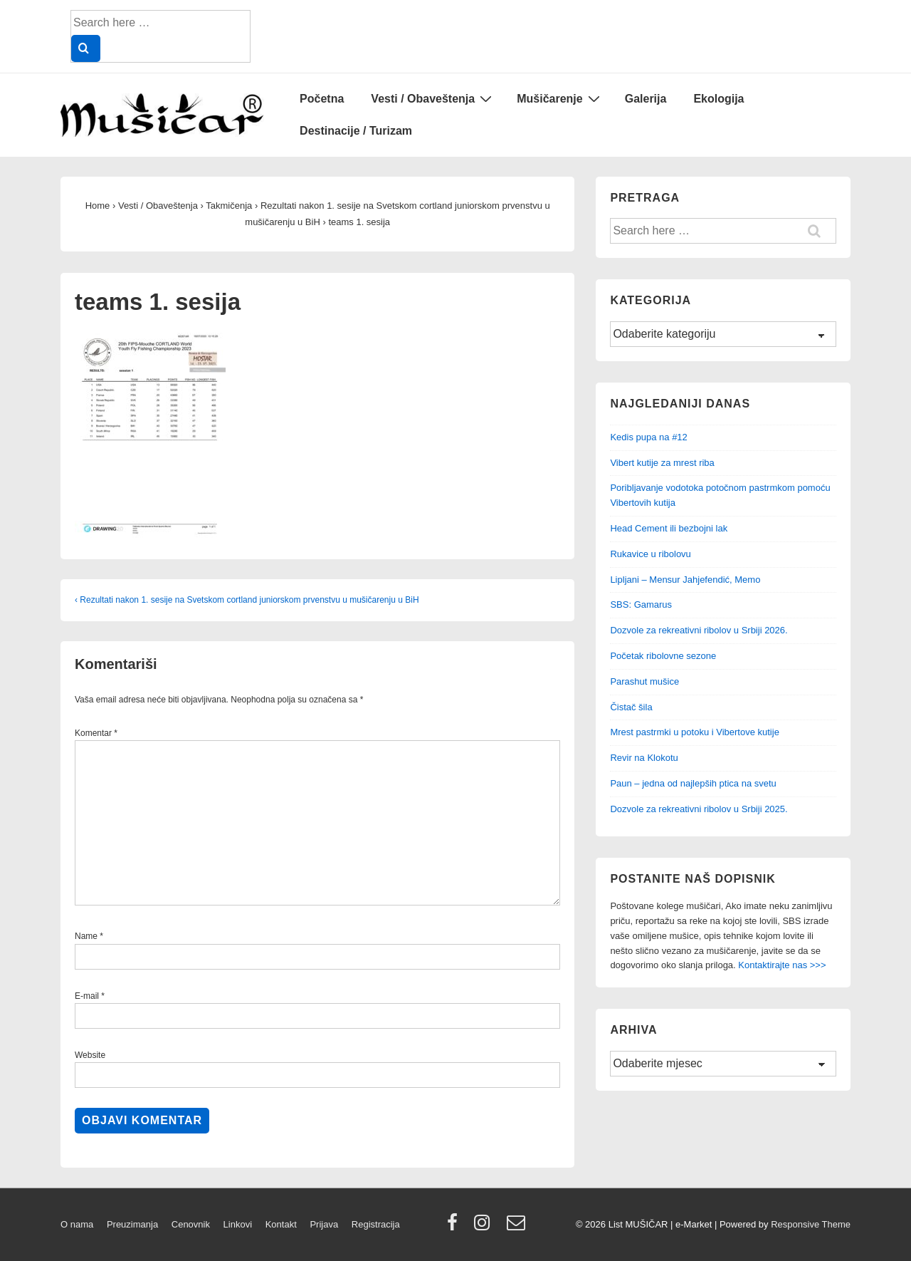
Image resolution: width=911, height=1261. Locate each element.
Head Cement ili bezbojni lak (668, 528)
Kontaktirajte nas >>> (782, 965)
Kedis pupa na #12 (648, 437)
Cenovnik (191, 1224)
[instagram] (485, 1227)
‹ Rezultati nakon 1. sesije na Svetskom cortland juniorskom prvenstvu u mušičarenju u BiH (247, 600)
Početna (322, 99)
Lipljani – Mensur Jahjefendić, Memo (685, 579)
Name (86, 936)
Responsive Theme (811, 1224)
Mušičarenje (560, 98)
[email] (518, 1227)
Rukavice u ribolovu (650, 554)
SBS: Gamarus (641, 604)
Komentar (96, 733)
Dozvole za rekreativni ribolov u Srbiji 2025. (698, 809)
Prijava (324, 1224)
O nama (76, 1224)
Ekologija (718, 99)
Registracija (376, 1224)
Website (90, 1055)
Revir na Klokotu (644, 757)
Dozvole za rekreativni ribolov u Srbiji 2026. (698, 630)
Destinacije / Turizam (356, 131)
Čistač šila (631, 707)
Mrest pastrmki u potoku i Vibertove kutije (694, 732)
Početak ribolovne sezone (663, 655)
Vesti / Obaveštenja (433, 98)
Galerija (646, 99)
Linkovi (237, 1224)
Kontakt (281, 1224)
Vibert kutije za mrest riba (662, 462)
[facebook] (455, 1227)
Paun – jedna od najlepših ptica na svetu (693, 783)
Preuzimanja (132, 1224)
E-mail (87, 996)
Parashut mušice (644, 681)
